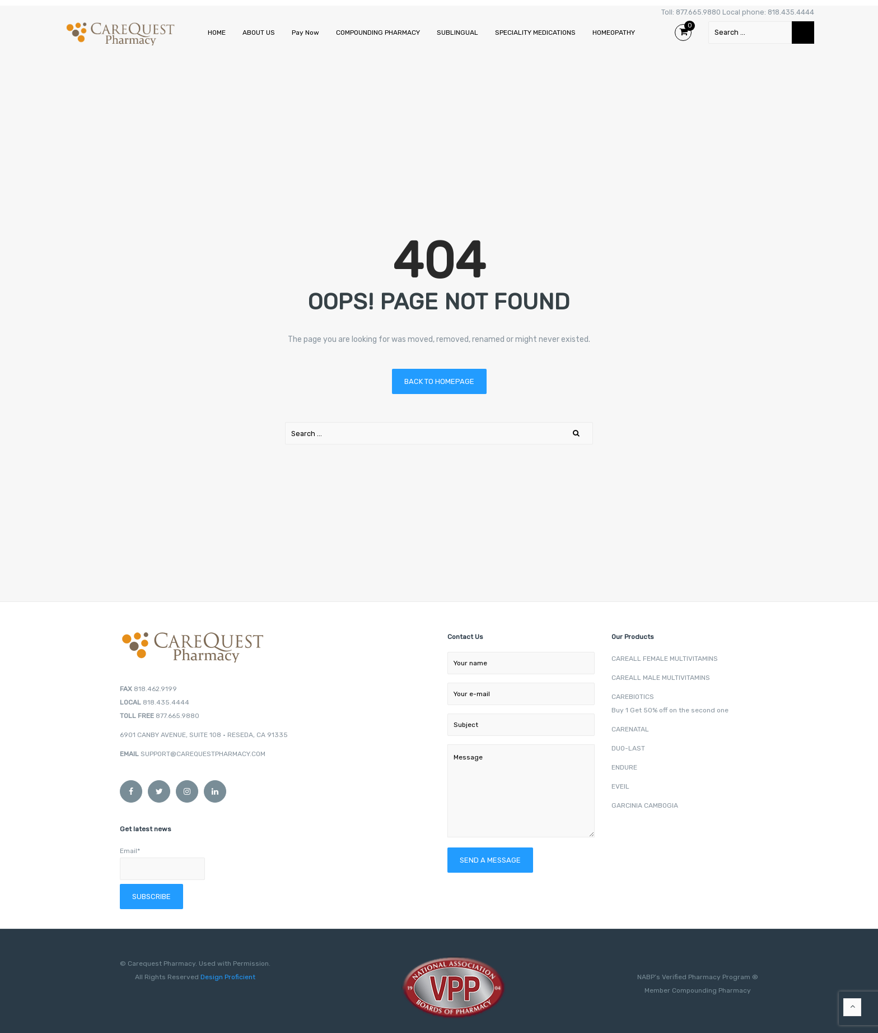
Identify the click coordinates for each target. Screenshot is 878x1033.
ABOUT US (258, 32)
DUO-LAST (628, 748)
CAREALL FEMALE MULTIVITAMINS (664, 659)
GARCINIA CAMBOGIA (644, 805)
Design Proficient (227, 977)
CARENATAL (630, 729)
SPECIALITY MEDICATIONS (535, 32)
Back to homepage (439, 381)
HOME (217, 32)
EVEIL (620, 786)
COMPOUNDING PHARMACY (378, 32)
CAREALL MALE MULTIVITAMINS (660, 678)
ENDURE (624, 767)
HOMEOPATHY (613, 32)
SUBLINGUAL (457, 32)
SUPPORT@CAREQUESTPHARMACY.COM (203, 754)
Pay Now (305, 32)
